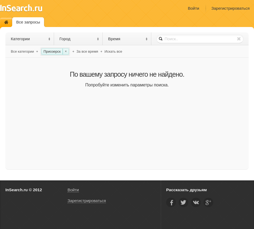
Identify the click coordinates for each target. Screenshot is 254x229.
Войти (193, 8)
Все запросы (28, 22)
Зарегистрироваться (230, 8)
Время (128, 38)
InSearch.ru (21, 8)
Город (79, 38)
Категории (31, 38)
